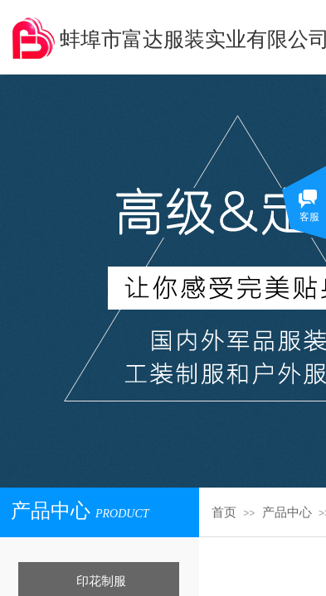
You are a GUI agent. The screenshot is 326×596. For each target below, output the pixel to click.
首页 (224, 512)
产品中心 (287, 512)
